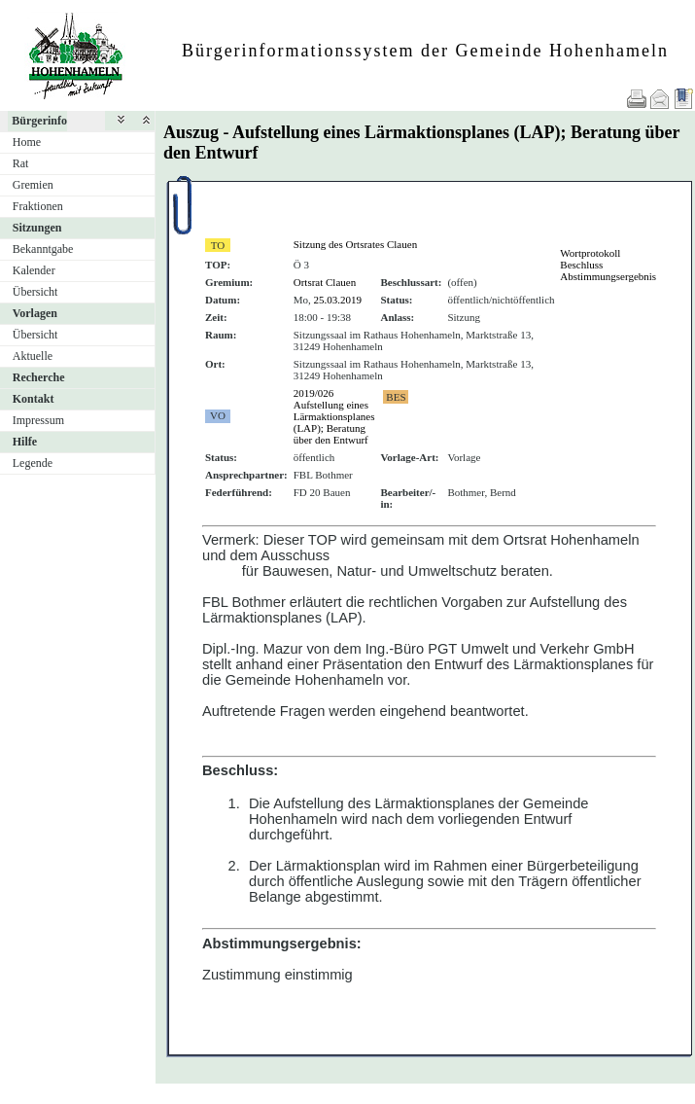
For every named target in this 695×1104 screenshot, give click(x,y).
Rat (21, 163)
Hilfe (25, 441)
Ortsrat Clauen (325, 282)
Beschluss (581, 264)
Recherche (39, 377)
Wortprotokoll (590, 253)
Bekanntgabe (43, 249)
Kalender (34, 270)
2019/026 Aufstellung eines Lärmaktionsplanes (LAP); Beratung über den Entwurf (334, 416)
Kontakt (33, 399)
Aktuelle (32, 356)
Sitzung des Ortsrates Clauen (355, 244)
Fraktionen (38, 206)
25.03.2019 (338, 299)
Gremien (33, 185)
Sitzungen (37, 227)
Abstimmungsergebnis (608, 276)
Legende (32, 463)
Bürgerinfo (39, 120)
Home (27, 142)
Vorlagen (35, 313)
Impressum (38, 420)
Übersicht (35, 292)
